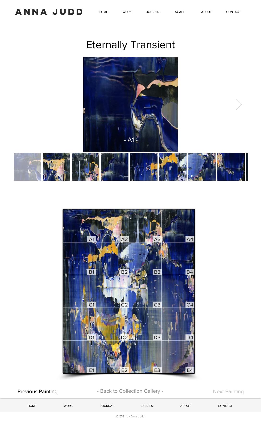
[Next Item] (239, 104)
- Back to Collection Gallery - (130, 391)
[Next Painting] (222, 391)
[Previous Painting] (54, 391)
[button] (127, 12)
